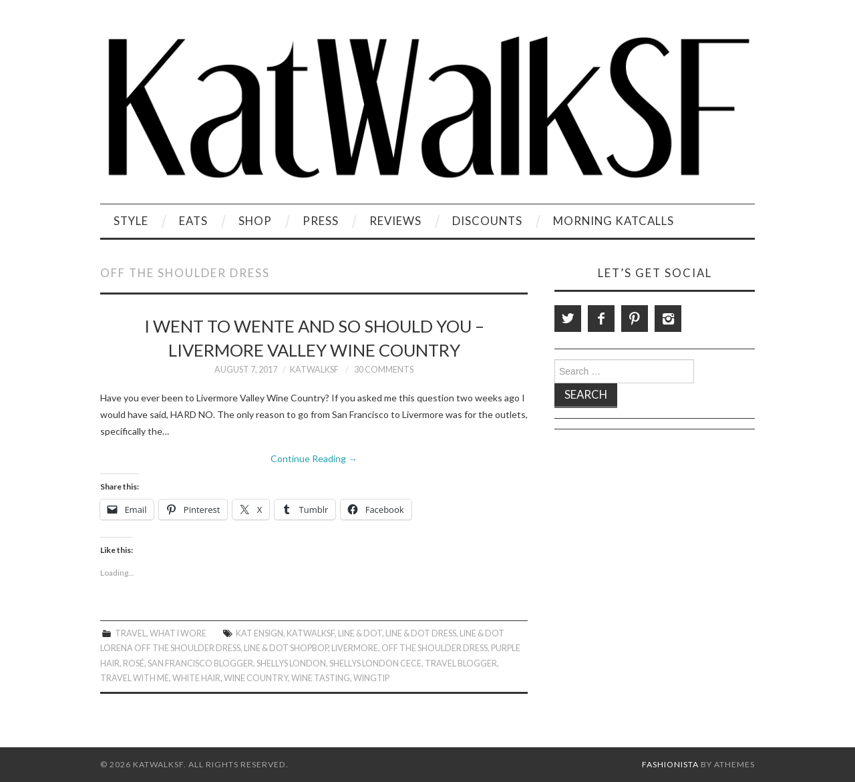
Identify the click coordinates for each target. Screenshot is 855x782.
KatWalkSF (314, 370)
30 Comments (383, 370)
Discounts (487, 221)
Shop (255, 221)
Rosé (133, 663)
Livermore (354, 648)
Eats (193, 221)
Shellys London (291, 663)
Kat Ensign (259, 633)
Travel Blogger (461, 663)
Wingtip (371, 678)
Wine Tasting (320, 678)
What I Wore (178, 633)
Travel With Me (134, 678)
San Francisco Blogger (200, 663)
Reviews (395, 221)
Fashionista (670, 764)
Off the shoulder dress (434, 648)
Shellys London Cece (375, 663)
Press (321, 221)
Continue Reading (314, 458)
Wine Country (256, 678)
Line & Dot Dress (420, 633)
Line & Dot (360, 633)
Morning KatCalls (613, 221)
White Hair (196, 678)
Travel (130, 633)
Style (131, 221)
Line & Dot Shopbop (286, 648)
